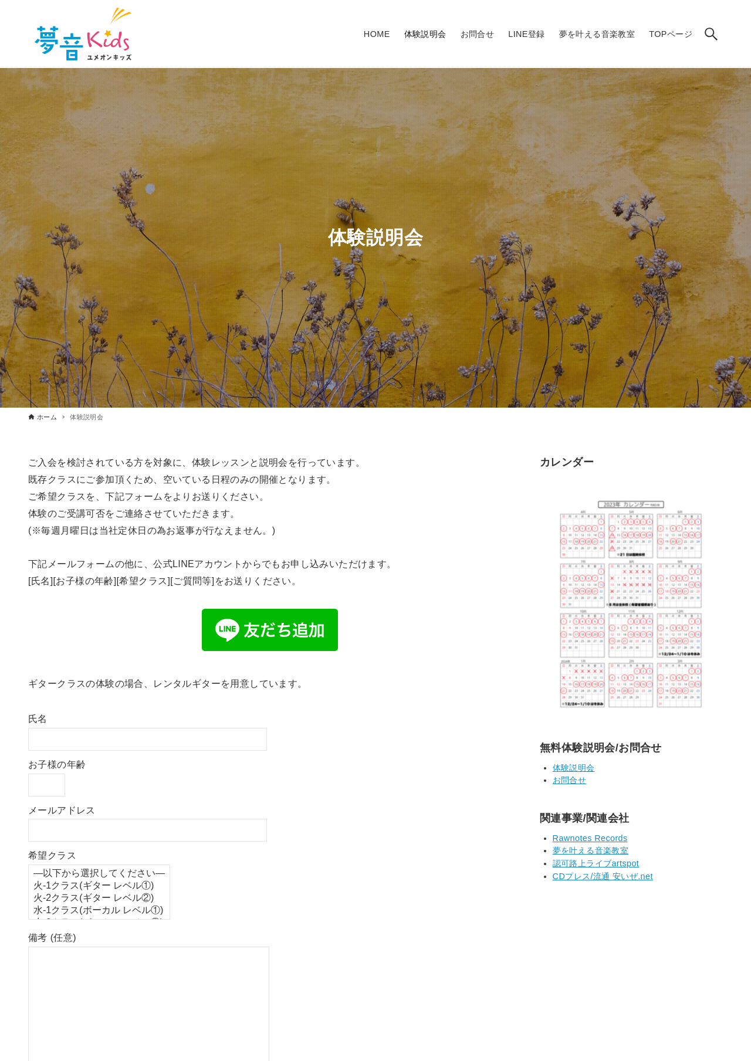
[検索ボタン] (711, 34)
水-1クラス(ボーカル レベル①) (99, 910)
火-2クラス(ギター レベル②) (99, 898)
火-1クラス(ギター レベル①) (99, 886)
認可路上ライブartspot (596, 863)
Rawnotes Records (590, 838)
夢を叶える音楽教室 (591, 850)
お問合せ (570, 780)
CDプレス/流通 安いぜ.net (603, 876)
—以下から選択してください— (99, 873)
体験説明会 (574, 767)
